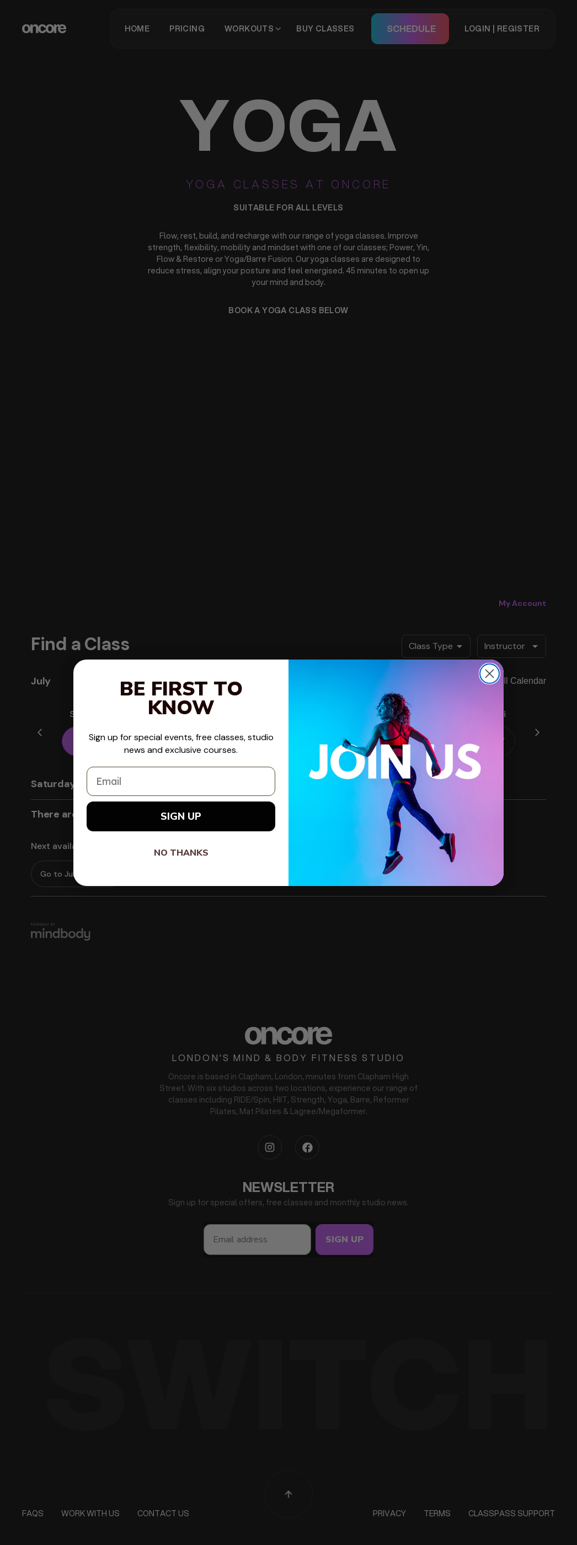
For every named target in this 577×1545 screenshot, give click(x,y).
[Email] (181, 781)
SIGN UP (181, 816)
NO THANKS (181, 853)
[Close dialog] (489, 673)
